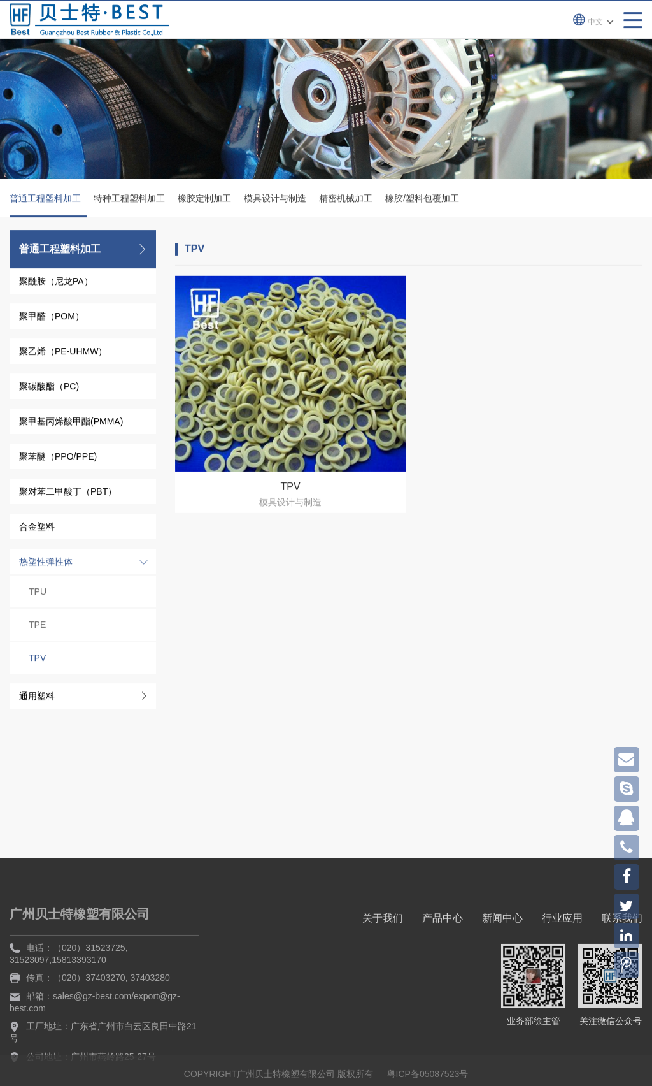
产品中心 (442, 982)
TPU (37, 593)
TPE (37, 626)
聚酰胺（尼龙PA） (56, 283)
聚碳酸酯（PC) (49, 388)
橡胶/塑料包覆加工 (422, 200)
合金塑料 (37, 528)
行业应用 (562, 982)
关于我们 (382, 982)
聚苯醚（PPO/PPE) (58, 458)
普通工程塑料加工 (48, 207)
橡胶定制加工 (204, 200)
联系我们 (622, 982)
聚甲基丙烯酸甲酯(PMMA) (71, 423)
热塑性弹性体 (46, 563)
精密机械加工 (345, 200)
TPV (37, 660)
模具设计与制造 (275, 200)
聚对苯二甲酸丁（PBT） (68, 493)
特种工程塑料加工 (129, 200)
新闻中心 (502, 982)
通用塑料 (37, 698)
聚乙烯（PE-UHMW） (63, 353)
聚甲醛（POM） (51, 318)
